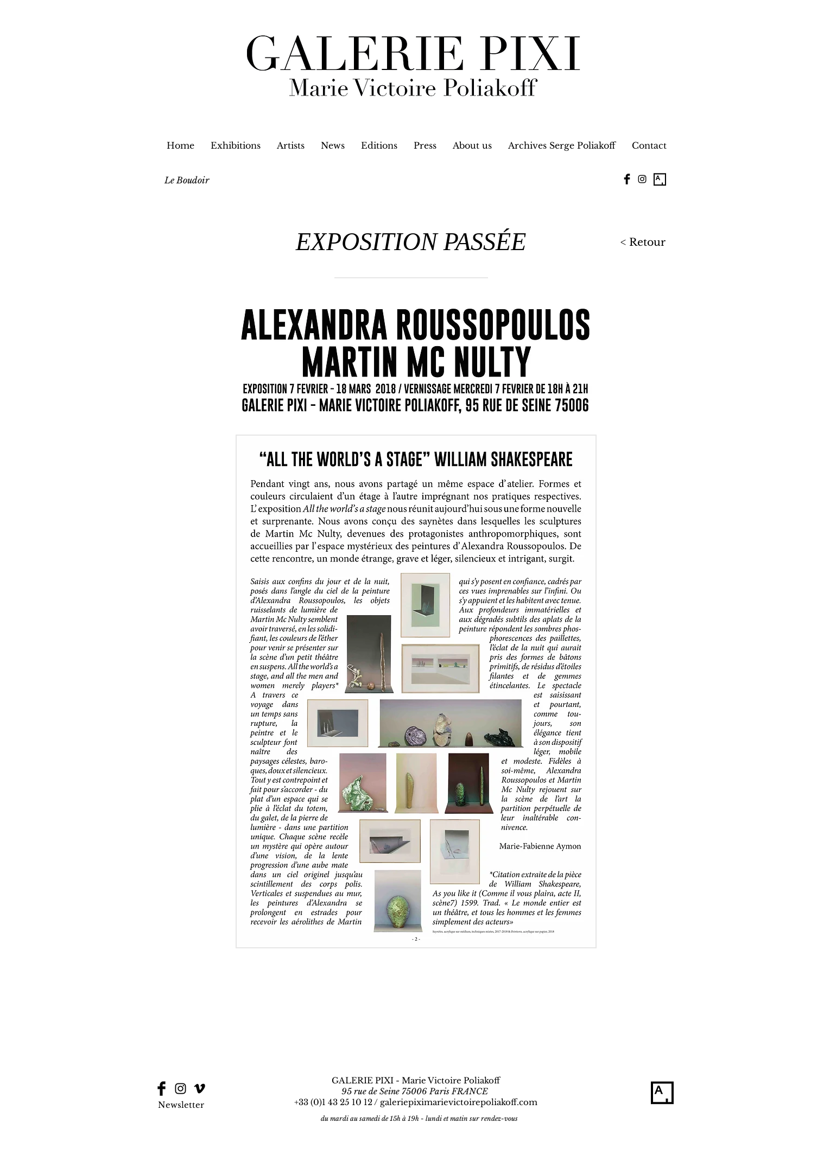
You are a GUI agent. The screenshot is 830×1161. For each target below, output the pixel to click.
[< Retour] (641, 243)
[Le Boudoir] (186, 180)
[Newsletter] (181, 1104)
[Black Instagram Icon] (642, 179)
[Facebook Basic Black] (627, 179)
